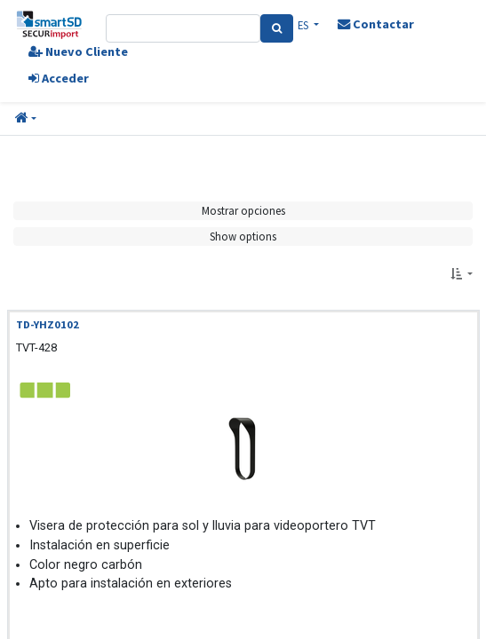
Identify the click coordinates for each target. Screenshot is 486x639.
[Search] (276, 28)
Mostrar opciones (243, 210)
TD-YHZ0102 (47, 324)
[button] (26, 119)
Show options (243, 236)
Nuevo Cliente (78, 51)
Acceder (58, 78)
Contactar (376, 24)
